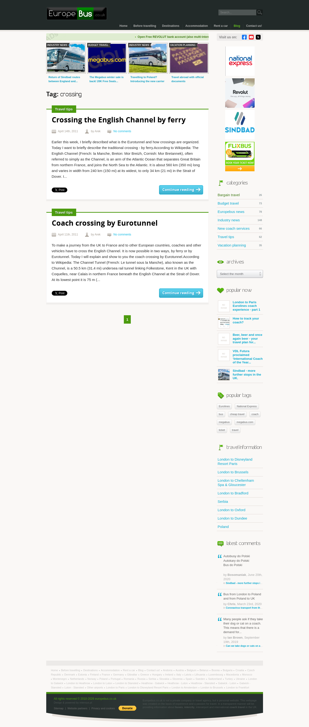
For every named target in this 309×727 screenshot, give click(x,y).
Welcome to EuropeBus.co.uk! (76, 13)
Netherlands (77, 678)
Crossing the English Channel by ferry (119, 120)
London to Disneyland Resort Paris (235, 461)
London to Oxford (232, 510)
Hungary (157, 674)
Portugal (116, 678)
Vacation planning (240, 245)
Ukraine (241, 678)
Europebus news (240, 212)
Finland (94, 674)
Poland (223, 527)
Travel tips (240, 237)
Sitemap (58, 708)
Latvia (188, 674)
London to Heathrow (78, 683)
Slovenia (177, 678)
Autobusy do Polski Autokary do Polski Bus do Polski (243, 569)
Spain (189, 678)
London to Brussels (233, 472)
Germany (119, 674)
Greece (145, 674)
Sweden (200, 678)
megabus (224, 422)
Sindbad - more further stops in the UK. (239, 375)
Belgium (192, 670)
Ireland (169, 674)
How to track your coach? (238, 322)
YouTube (251, 37)
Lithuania (200, 674)
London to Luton (103, 683)
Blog (237, 26)
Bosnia (216, 670)
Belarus (204, 670)
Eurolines (224, 406)
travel (235, 430)
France (106, 674)
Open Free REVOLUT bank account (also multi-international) (182, 37)
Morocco (247, 674)
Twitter (258, 37)
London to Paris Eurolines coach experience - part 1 (239, 306)
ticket (222, 430)
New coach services (240, 228)
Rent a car (221, 26)
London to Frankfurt (237, 687)
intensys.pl (86, 702)
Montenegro (60, 678)
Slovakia (164, 678)
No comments (122, 131)
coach (255, 414)
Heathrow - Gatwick (153, 683)
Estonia (83, 674)
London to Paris (115, 687)
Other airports (95, 687)
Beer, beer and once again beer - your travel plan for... (240, 339)
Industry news (240, 220)
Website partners (77, 708)
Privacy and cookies (103, 708)
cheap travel (237, 414)
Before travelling (144, 26)
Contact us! (254, 26)
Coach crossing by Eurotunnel (105, 224)
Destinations (170, 26)
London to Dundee (232, 518)
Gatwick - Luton (227, 683)
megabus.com (245, 422)
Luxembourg (216, 674)
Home (123, 26)
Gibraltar (132, 674)
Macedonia (233, 674)
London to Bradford (233, 493)
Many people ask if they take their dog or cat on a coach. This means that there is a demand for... (243, 632)
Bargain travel (240, 195)
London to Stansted (127, 683)
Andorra (168, 670)
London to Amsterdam (185, 687)
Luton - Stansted (74, 687)
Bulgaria (228, 670)
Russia (141, 678)
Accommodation (196, 26)
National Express (247, 406)
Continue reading (178, 190)
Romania (129, 678)
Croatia (240, 670)
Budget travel (240, 203)
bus (221, 414)
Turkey (229, 678)
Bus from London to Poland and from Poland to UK (243, 601)
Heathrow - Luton (177, 683)
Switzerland (215, 678)
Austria (180, 670)
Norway (92, 678)
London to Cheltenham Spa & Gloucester (236, 482)
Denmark (70, 674)
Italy (179, 674)
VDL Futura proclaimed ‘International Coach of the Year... (240, 356)
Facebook (244, 37)
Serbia (223, 501)
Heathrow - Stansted (203, 683)
